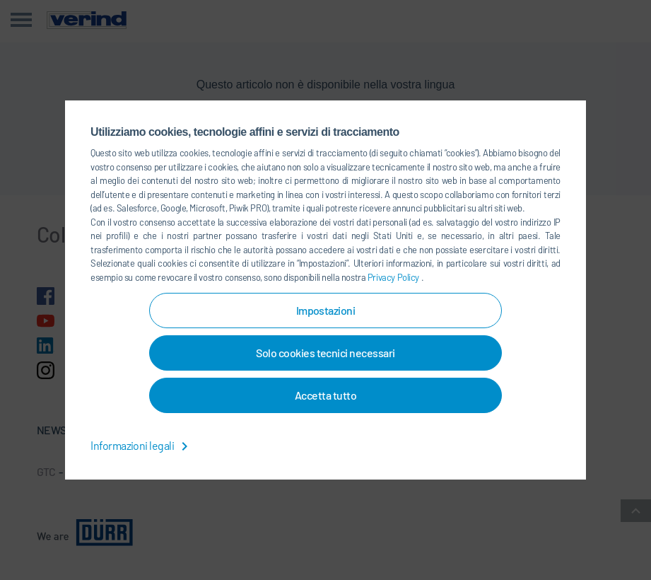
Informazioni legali (141, 445)
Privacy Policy (394, 277)
